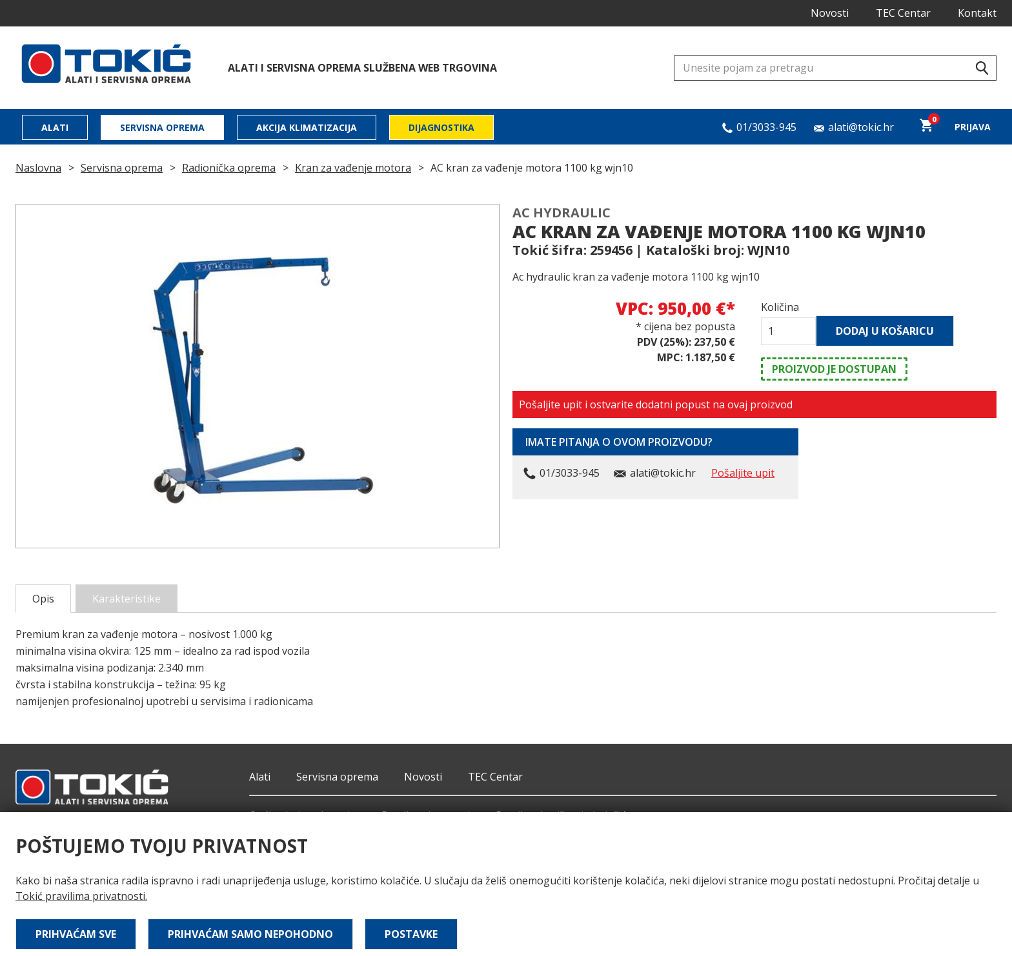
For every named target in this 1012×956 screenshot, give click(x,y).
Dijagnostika (441, 127)
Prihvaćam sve (75, 934)
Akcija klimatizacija (306, 127)
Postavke (411, 934)
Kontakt (977, 13)
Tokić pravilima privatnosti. (81, 896)
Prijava (973, 127)
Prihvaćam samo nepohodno (250, 934)
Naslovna (38, 168)
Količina (780, 307)
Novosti (830, 13)
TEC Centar (903, 13)
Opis (43, 599)
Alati (54, 127)
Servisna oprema (162, 127)
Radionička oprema (229, 168)
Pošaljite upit (742, 473)
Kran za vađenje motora (353, 168)
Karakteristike (126, 599)
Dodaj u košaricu (885, 331)
